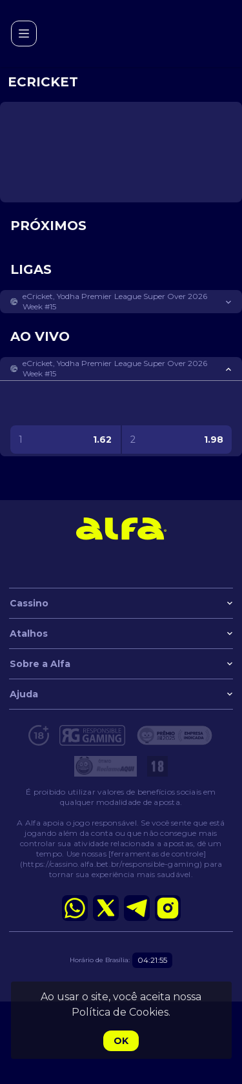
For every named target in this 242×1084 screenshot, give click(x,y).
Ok (121, 1041)
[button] (121, 301)
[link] (121, 528)
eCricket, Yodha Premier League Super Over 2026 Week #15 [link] (115, 301)
